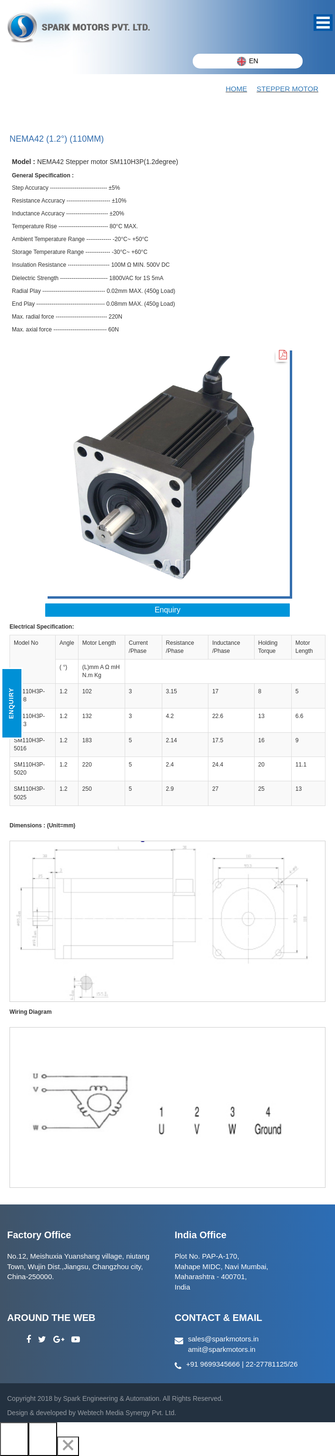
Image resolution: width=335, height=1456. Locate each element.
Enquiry (167, 610)
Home (236, 89)
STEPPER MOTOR (287, 89)
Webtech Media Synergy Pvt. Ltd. (126, 1413)
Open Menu (323, 22)
